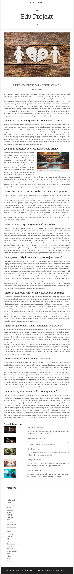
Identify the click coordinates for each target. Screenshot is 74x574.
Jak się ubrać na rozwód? (35, 427)
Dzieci (9, 507)
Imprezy (9, 515)
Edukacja (10, 510)
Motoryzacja (11, 522)
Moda (8, 519)
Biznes (9, 502)
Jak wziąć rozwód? (33, 449)
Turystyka (10, 549)
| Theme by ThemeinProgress (33, 570)
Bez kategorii (11, 500)
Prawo (37, 81)
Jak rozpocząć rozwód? (34, 470)
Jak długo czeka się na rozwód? (37, 438)
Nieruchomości (11, 524)
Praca (8, 529)
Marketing (10, 517)
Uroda (9, 554)
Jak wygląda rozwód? (34, 460)
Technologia (11, 544)
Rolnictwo (10, 536)
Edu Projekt (37, 16)
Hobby (9, 512)
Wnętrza (9, 558)
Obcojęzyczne (11, 527)
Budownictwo (11, 505)
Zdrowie (9, 561)
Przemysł (10, 534)
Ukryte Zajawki (12, 551)
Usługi (9, 556)
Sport (8, 541)
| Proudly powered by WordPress (53, 570)
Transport (10, 546)
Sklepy (9, 539)
